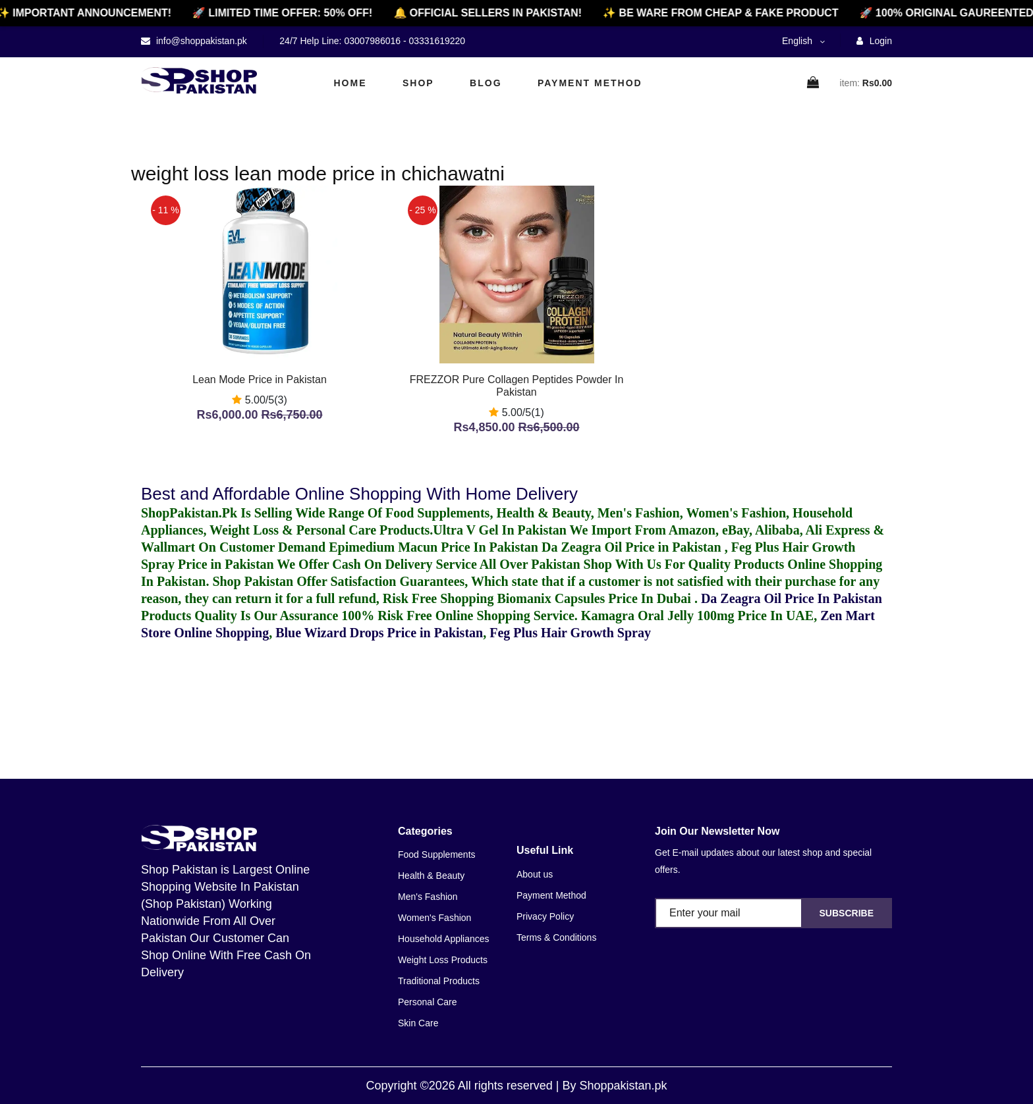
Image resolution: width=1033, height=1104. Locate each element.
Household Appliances (443, 938)
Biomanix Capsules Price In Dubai (595, 598)
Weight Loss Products (443, 960)
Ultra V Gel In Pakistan (500, 530)
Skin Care (418, 1023)
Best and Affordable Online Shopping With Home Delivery (359, 494)
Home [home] (350, 83)
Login (874, 41)
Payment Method (590, 83)
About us (534, 874)
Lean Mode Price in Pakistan (259, 379)
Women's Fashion (434, 917)
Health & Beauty (431, 875)
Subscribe (847, 913)
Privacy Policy (545, 916)
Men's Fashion (428, 896)
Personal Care (427, 1002)
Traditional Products (439, 981)
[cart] (813, 83)
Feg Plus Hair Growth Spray (570, 632)
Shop (418, 83)
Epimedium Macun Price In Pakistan (433, 547)
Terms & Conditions (556, 937)
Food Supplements (437, 854)
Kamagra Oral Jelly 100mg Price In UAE (697, 615)
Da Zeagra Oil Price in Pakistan (633, 547)
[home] (199, 80)
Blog (485, 83)
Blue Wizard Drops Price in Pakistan (379, 632)
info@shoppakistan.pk (200, 41)
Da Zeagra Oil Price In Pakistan (791, 598)
